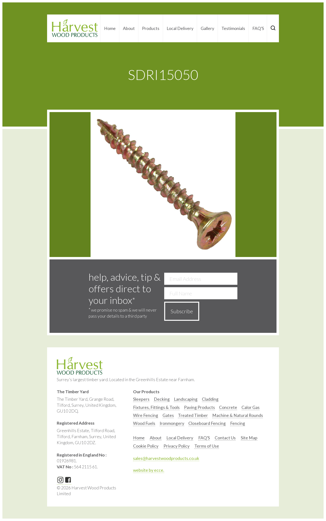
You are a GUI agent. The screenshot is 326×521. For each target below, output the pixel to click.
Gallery (207, 28)
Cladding (210, 399)
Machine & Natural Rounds (237, 415)
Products (150, 28)
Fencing (237, 423)
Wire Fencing (145, 415)
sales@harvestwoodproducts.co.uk (166, 458)
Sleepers (141, 399)
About (129, 28)
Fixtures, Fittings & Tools (156, 407)
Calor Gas (250, 407)
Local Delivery (180, 28)
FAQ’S (258, 28)
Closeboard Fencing (207, 423)
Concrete (228, 407)
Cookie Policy (145, 446)
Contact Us (225, 437)
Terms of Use (206, 446)
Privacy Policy (176, 446)
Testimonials (233, 28)
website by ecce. (148, 470)
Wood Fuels (144, 423)
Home (110, 28)
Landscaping (186, 399)
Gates (168, 415)
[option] (141, 400)
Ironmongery (172, 423)
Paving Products (199, 407)
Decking (162, 399)
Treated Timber (193, 415)
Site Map (249, 437)
